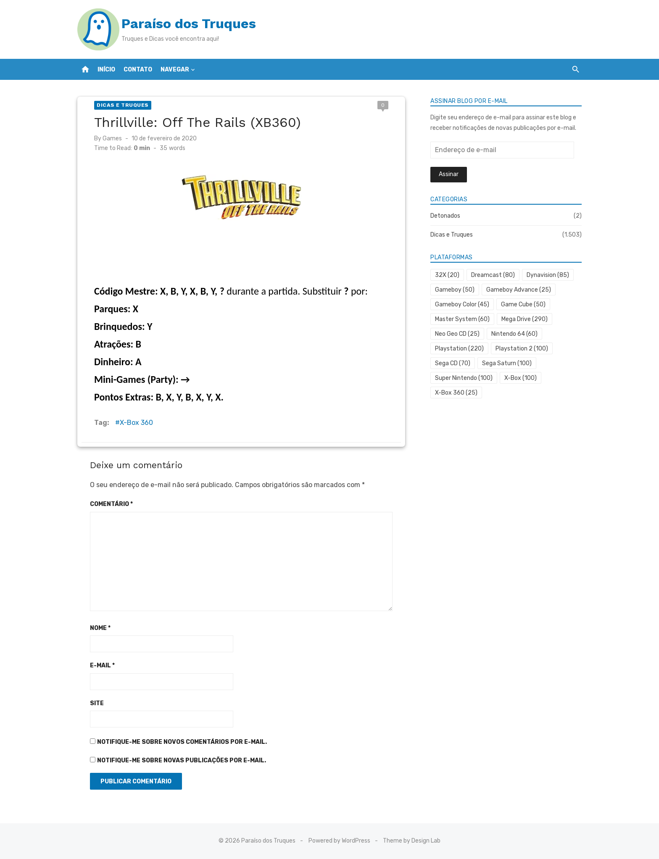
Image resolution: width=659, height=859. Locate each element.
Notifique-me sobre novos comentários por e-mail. (182, 742)
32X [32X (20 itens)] (447, 275)
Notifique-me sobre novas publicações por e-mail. (181, 760)
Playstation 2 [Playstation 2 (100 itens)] (522, 348)
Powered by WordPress (339, 840)
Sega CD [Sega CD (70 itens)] (452, 363)
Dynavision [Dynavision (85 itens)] (548, 275)
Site (97, 703)
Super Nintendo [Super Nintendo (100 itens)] (464, 378)
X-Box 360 (136, 423)
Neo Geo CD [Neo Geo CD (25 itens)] (457, 333)
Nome (100, 628)
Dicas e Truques (123, 105)
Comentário (111, 504)
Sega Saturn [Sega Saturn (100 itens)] (507, 363)
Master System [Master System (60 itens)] (462, 319)
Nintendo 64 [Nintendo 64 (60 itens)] (514, 333)
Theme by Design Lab (411, 840)
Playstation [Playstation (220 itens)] (459, 348)
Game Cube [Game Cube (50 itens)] (523, 304)
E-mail (102, 665)
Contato (138, 69)
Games (112, 138)
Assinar (449, 174)
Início (106, 69)
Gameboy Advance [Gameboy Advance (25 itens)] (518, 289)
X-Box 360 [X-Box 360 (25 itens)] (456, 392)
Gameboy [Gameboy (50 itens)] (454, 289)
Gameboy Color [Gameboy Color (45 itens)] (462, 304)
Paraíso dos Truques (188, 24)
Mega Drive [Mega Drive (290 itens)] (524, 319)
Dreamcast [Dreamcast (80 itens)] (493, 275)
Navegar (175, 69)
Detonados (445, 215)
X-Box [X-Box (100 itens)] (520, 378)
